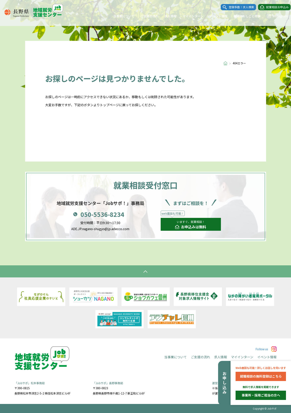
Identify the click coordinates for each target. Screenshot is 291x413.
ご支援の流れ (146, 16)
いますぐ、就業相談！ (190, 225)
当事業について (120, 16)
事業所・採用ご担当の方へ (261, 395)
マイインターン (189, 16)
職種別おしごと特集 (243, 16)
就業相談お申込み (273, 7)
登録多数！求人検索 (237, 7)
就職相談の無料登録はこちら (261, 376)
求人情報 (167, 16)
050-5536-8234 (102, 214)
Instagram (273, 16)
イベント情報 (215, 16)
